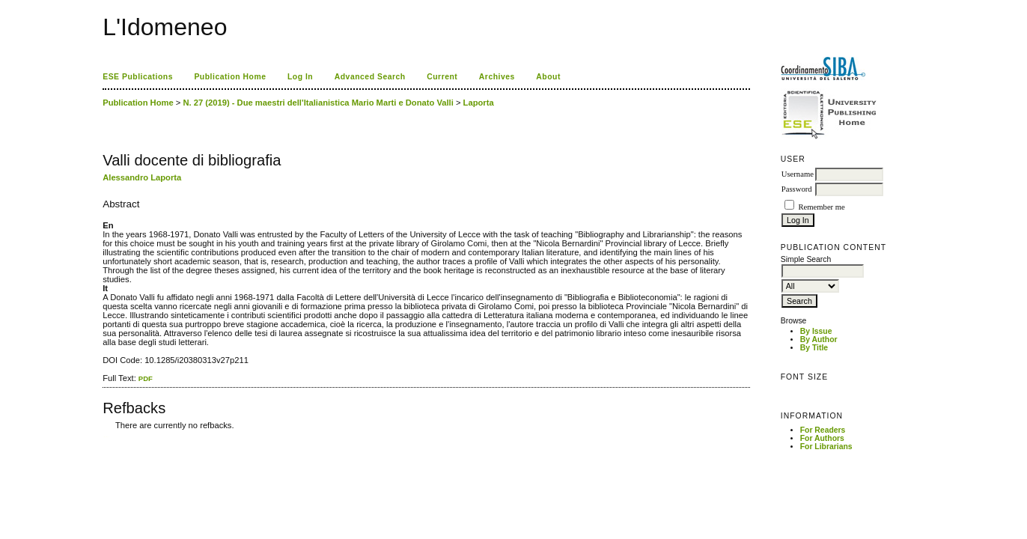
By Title (814, 348)
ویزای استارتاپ (107, 436)
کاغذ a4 (104, 436)
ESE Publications (138, 77)
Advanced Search (370, 77)
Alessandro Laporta (142, 177)
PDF (145, 378)
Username (797, 174)
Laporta (478, 102)
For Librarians (826, 446)
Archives (497, 77)
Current (442, 77)
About (548, 77)
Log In (300, 77)
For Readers (823, 430)
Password (796, 189)
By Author (819, 339)
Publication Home (230, 77)
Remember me (821, 207)
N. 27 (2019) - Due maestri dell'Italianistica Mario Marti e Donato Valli (318, 102)
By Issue (816, 331)
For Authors (822, 438)
